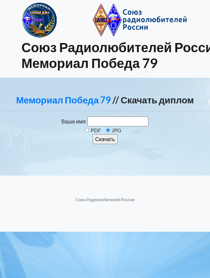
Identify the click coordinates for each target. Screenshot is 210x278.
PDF (96, 130)
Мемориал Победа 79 (63, 99)
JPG (116, 130)
